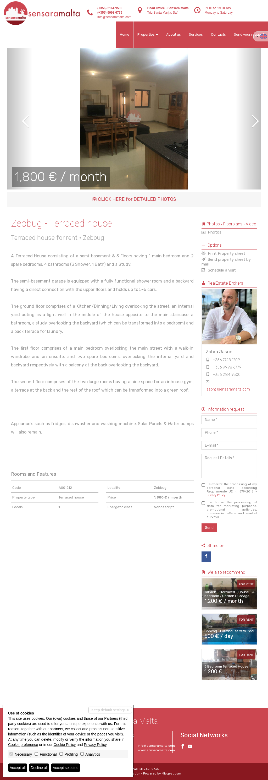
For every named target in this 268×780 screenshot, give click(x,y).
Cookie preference (23, 745)
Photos (211, 232)
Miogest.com (171, 773)
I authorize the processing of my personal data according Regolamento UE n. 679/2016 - (229, 489)
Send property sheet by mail (226, 262)
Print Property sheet (223, 253)
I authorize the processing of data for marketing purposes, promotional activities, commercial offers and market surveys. (229, 509)
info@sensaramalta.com (114, 17)
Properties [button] (147, 34)
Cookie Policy (65, 745)
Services (196, 34)
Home (124, 34)
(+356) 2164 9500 (109, 8)
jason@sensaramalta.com (228, 389)
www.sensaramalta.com (156, 750)
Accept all (18, 768)
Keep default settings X (110, 710)
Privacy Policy (216, 495)
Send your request (249, 34)
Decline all (39, 768)
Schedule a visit (219, 270)
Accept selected (66, 768)
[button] (19, 117)
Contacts (218, 34)
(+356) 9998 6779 (109, 12)
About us (173, 34)
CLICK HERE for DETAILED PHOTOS (134, 199)
